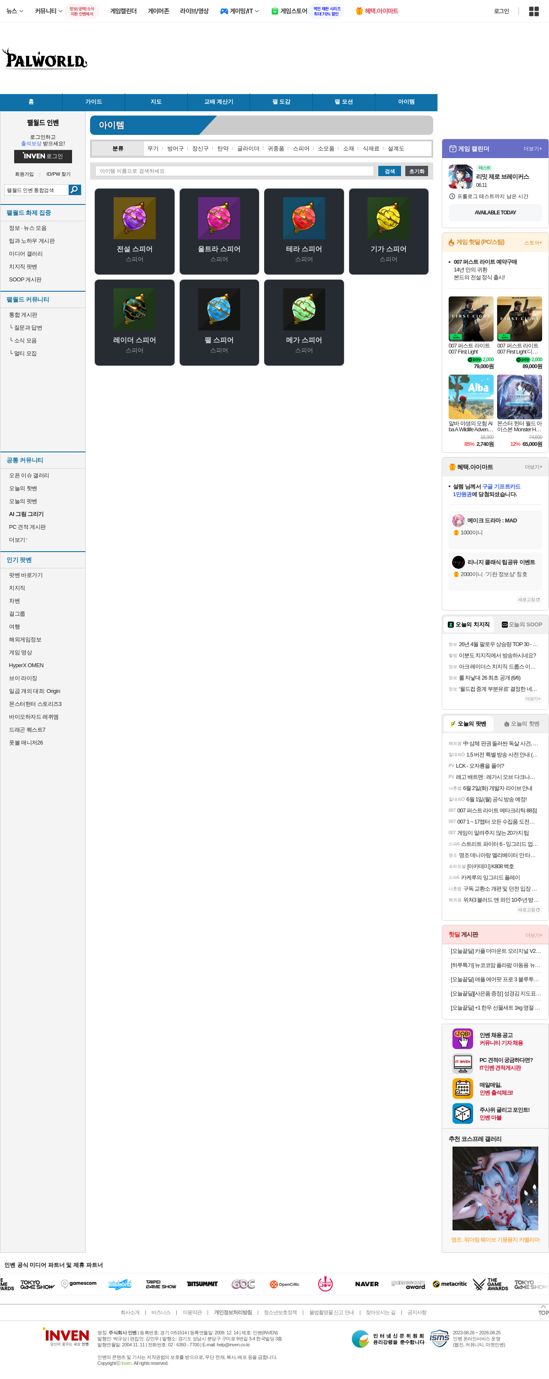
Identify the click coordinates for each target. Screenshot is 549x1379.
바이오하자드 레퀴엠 (34, 717)
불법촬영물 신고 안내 (331, 1312)
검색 (75, 190)
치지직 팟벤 (23, 266)
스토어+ (533, 243)
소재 (348, 148)
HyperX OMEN (26, 665)
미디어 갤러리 (25, 253)
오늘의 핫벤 (23, 488)
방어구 (175, 148)
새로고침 (526, 599)
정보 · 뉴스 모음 (27, 228)
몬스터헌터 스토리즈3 (35, 704)
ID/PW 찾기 (59, 174)
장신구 (200, 148)
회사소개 (130, 1312)
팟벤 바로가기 (25, 575)
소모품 (326, 148)
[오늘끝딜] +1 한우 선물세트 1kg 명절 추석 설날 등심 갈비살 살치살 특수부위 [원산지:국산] (496, 1007)
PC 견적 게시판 (27, 527)
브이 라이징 (23, 678)
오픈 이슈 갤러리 (29, 475)
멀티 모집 (23, 353)
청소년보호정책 (280, 1312)
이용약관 (192, 1312)
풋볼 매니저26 (26, 742)
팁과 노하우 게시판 (31, 241)
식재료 (371, 148)
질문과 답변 (25, 327)
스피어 (301, 148)
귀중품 (276, 148)
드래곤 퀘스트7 (27, 729)
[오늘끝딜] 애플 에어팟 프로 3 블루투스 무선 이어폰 (496, 979)
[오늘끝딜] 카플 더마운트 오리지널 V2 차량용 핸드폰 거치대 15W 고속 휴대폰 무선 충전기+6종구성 (496, 951)
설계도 (396, 148)
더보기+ (533, 148)
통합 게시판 (23, 314)
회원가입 (24, 174)
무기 (153, 148)
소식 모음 (23, 340)
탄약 (223, 148)
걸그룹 (17, 613)
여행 (14, 626)
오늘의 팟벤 (23, 501)
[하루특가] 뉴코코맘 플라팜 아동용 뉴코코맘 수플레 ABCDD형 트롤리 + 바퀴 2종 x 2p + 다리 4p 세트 (496, 965)
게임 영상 (20, 652)
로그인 (501, 11)
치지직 (17, 588)
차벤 (14, 601)
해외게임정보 (25, 639)
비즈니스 (160, 1312)
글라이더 (248, 148)
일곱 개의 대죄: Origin (34, 691)
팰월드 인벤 (43, 122)
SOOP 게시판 (25, 279)
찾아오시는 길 (380, 1312)
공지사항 (416, 1312)
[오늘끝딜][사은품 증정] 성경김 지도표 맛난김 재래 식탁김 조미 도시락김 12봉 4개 (496, 993)
